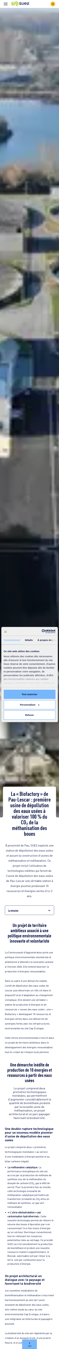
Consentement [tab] (12, 640)
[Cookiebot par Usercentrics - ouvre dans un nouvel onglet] (42, 631)
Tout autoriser (29, 694)
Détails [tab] (29, 640)
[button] (20, 3)
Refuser (29, 715)
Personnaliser (29, 704)
